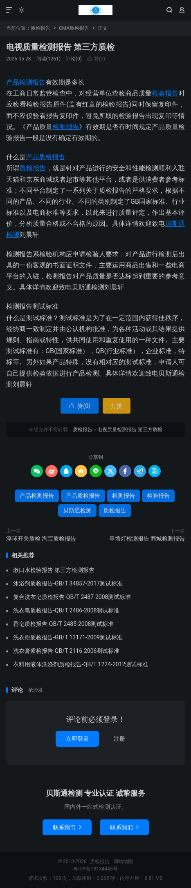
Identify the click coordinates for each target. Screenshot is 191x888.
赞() (96, 59)
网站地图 (123, 861)
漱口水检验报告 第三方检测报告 (53, 570)
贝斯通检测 (77, 510)
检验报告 (165, 93)
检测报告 (65, 127)
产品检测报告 (25, 82)
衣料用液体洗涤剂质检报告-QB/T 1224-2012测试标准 (80, 664)
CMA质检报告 (74, 28)
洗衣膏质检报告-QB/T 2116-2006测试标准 (66, 651)
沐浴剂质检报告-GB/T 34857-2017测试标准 (68, 583)
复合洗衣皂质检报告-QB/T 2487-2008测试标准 (72, 597)
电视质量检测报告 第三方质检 (60, 47)
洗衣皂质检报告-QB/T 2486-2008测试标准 (66, 610)
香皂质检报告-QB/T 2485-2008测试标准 (63, 624)
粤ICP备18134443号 (95, 869)
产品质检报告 (45, 157)
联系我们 (67, 827)
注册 (119, 738)
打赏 (116, 406)
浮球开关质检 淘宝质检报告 (41, 538)
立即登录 (77, 738)
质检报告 (95, 10)
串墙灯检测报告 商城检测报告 (147, 538)
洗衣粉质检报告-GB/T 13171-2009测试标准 (68, 637)
